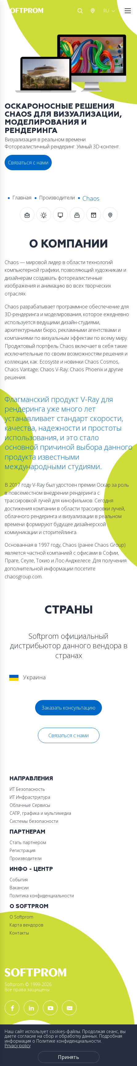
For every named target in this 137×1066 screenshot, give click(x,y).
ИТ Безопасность (27, 789)
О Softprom (29, 906)
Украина (27, 677)
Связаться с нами (68, 735)
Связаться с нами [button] (28, 162)
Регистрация (22, 850)
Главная (21, 197)
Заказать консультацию (68, 707)
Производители (57, 197)
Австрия (94, 10)
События (19, 880)
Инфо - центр (31, 869)
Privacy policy (17, 1045)
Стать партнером (28, 842)
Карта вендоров (26, 925)
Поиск (80, 10)
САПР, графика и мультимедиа (40, 813)
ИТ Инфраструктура (30, 797)
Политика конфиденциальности (42, 896)
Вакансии (19, 888)
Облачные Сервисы (30, 805)
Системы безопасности (34, 821)
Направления (31, 778)
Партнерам (27, 831)
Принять (68, 1057)
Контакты (19, 933)
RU (106, 11)
